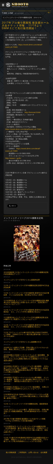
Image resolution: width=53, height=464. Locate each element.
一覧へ (49, 12)
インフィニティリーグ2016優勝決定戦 (22, 17)
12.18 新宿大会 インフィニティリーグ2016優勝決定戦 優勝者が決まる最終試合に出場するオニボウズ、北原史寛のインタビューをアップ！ (26, 302)
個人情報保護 (11, 452)
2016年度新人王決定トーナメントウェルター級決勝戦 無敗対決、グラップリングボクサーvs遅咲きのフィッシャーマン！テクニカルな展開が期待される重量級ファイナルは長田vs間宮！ (26, 358)
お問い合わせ (33, 452)
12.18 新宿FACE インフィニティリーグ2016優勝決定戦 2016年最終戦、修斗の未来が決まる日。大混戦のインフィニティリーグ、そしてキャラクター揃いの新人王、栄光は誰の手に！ (26, 429)
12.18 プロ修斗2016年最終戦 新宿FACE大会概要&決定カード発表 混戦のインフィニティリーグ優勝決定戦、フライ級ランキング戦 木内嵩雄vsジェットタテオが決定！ (26, 439)
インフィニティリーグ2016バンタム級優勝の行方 (22, 342)
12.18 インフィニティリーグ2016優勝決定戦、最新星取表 (26, 404)
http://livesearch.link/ (33, 112)
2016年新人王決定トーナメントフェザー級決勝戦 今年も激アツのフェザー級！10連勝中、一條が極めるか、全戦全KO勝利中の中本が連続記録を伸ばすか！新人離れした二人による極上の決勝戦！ (26, 369)
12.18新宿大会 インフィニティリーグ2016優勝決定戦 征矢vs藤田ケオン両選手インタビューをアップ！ (26, 318)
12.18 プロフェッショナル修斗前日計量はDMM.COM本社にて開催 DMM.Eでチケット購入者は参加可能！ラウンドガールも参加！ (26, 334)
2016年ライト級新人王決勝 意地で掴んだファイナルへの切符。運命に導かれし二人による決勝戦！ (26, 348)
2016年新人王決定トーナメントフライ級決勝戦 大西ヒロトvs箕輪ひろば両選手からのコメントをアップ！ (26, 388)
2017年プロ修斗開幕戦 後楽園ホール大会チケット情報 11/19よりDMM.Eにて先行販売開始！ (24, 420)
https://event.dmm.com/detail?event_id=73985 (23, 129)
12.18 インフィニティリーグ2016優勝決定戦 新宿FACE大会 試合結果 (26, 286)
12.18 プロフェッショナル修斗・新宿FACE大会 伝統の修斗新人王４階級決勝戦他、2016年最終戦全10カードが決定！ (26, 411)
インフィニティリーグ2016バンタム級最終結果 (22, 280)
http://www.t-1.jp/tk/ (13, 158)
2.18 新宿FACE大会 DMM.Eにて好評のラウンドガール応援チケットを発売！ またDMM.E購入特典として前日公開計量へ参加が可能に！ (26, 396)
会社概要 (44, 452)
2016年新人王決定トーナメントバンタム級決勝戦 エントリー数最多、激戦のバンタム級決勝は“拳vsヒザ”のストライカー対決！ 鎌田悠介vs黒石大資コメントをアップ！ (26, 379)
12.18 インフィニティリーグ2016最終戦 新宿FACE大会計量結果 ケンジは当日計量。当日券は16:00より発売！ (26, 294)
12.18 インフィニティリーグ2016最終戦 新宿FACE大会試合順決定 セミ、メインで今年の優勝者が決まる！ (26, 311)
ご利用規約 (22, 452)
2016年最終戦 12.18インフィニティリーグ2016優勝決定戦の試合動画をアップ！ (26, 273)
